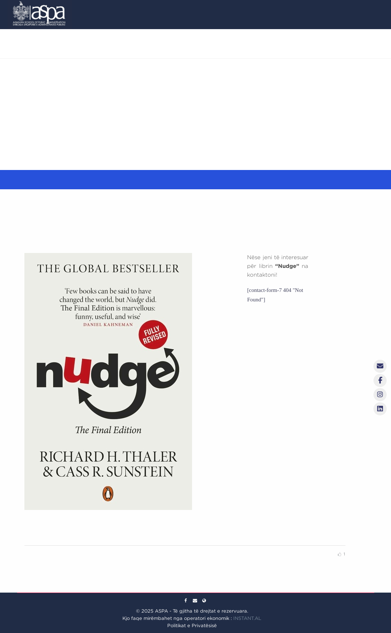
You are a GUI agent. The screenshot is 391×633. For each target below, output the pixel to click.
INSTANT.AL (247, 618)
